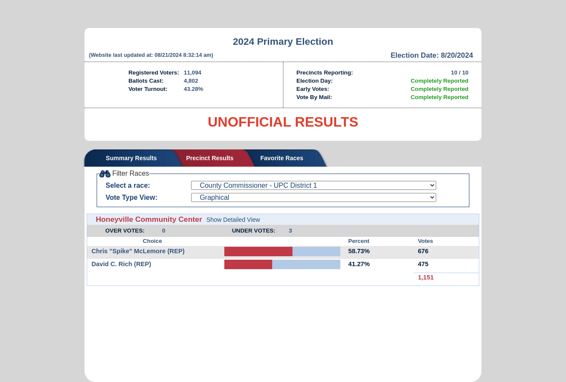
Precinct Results (210, 158)
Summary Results (131, 158)
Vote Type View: (131, 197)
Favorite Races (281, 158)
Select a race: (128, 185)
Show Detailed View (233, 219)
